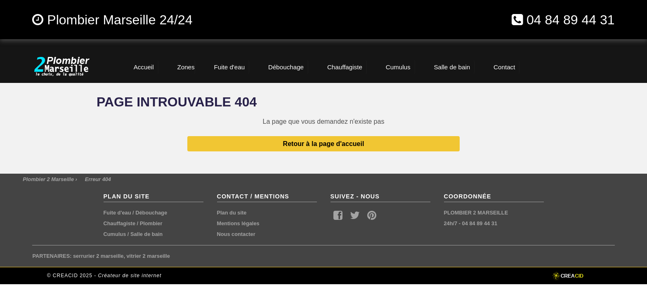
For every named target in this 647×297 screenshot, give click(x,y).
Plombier (151, 223)
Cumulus (115, 234)
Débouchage (151, 213)
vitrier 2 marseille (148, 256)
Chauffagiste (120, 223)
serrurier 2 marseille (98, 256)
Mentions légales (238, 223)
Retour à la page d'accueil (323, 143)
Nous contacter (236, 234)
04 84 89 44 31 (571, 19)
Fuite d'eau (117, 213)
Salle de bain (146, 234)
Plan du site (232, 213)
